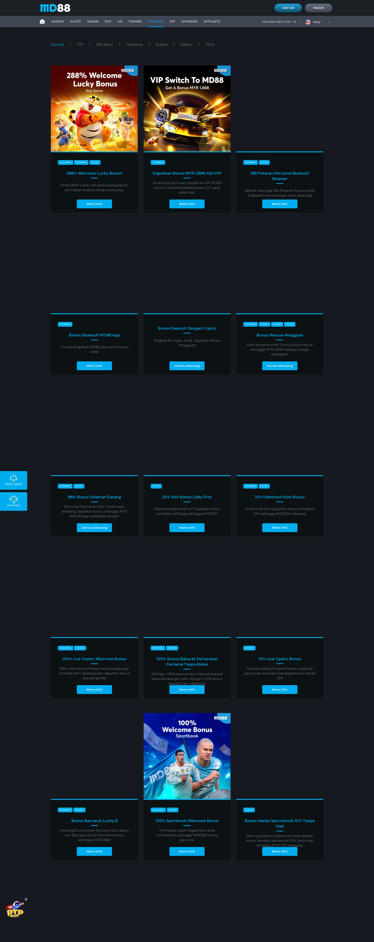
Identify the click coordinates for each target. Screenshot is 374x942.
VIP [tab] (80, 44)
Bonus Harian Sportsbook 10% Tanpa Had (280, 823)
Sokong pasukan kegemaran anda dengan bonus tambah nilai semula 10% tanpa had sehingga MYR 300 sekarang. (279, 840)
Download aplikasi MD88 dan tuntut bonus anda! (94, 349)
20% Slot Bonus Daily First (187, 497)
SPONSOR (189, 21)
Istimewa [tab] (134, 44)
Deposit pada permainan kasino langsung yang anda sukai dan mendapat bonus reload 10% (279, 673)
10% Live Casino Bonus (279, 659)
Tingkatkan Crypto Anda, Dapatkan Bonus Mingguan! (187, 342)
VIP (172, 21)
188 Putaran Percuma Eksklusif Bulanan (279, 176)
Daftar (288, 8)
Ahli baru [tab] (104, 44)
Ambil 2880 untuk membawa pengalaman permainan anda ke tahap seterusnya (94, 187)
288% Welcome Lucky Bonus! (94, 173)
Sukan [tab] (161, 44)
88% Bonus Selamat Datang (94, 497)
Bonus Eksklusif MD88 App (94, 335)
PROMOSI (155, 21)
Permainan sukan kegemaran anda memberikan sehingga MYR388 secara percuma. (187, 835)
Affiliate (212, 21)
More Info (94, 204)
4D (120, 21)
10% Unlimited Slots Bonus (280, 497)
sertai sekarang (187, 366)
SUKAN (92, 21)
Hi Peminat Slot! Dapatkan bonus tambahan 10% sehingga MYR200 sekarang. (280, 511)
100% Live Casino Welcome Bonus (94, 659)
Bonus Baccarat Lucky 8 (94, 821)
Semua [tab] (57, 44)
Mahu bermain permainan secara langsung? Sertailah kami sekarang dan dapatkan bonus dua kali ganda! (94, 673)
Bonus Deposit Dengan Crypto (187, 328)
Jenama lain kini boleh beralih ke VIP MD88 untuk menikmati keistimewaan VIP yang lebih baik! (187, 188)
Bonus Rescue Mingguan (279, 335)
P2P (108, 21)
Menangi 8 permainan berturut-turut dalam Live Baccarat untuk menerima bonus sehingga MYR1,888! (94, 835)
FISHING (135, 21)
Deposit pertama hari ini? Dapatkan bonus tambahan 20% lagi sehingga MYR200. (187, 511)
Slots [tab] (210, 44)
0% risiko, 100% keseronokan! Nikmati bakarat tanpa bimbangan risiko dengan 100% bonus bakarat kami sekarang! (187, 679)
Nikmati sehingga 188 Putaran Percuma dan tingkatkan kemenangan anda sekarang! (279, 193)
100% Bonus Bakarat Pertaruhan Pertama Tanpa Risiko (187, 662)
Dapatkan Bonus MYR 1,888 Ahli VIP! (187, 173)
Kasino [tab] (186, 44)
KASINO (57, 21)
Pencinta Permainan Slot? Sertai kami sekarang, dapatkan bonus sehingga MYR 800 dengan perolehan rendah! (94, 511)
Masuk (318, 8)
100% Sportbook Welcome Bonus (187, 821)
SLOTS (75, 21)
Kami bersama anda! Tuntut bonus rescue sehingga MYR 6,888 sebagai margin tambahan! (280, 349)
